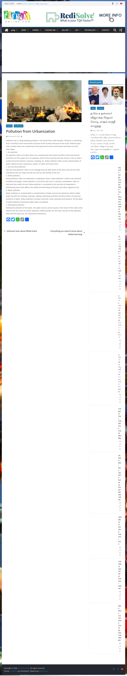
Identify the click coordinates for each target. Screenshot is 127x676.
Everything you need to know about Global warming (67, 233)
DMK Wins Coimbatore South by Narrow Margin (119, 623)
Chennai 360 (50, 30)
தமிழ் (13, 30)
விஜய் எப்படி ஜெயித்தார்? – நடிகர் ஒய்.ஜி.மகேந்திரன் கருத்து (119, 257)
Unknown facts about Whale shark (20, 231)
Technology (89, 30)
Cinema (35, 30)
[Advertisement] (63, 56)
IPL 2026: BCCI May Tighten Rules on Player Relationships (119, 477)
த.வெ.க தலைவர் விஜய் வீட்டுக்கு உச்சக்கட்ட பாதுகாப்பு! (119, 316)
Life (76, 30)
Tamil (93, 108)
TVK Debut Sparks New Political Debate (119, 574)
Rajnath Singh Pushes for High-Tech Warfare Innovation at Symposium (119, 193)
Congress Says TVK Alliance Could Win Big (119, 423)
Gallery (65, 30)
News (23, 30)
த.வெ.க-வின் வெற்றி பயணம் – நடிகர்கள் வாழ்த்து (119, 373)
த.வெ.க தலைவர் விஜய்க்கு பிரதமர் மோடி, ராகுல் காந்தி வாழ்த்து (36, 4)
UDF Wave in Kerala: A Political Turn (119, 530)
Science (9, 126)
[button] (16, 30)
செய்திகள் (100, 108)
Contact (105, 30)
